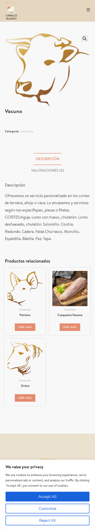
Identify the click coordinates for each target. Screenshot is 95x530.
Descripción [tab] (47, 158)
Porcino (25, 315)
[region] (47, 495)
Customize (47, 508)
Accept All (47, 496)
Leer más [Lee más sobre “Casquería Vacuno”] (70, 327)
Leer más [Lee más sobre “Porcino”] (25, 327)
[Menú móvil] (86, 10)
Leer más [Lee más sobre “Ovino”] (25, 398)
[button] (84, 38)
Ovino (25, 386)
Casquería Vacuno (69, 315)
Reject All (47, 520)
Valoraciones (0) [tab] (47, 170)
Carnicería (26, 131)
